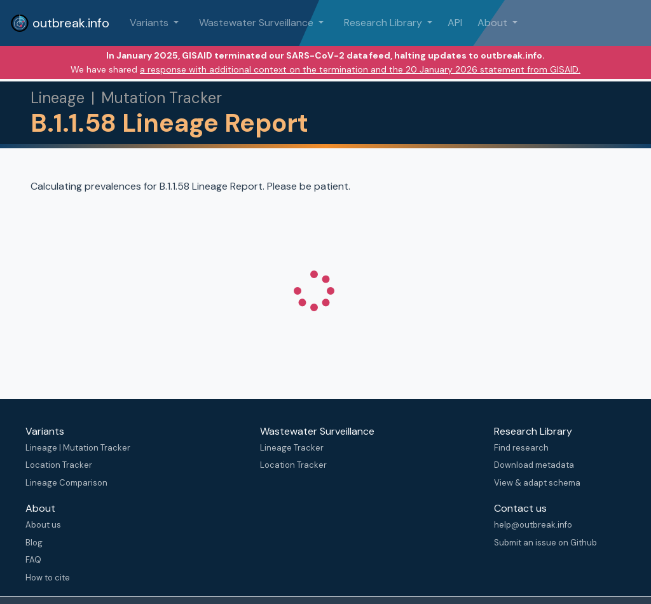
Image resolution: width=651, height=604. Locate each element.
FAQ (33, 559)
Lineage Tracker (292, 447)
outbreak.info (59, 22)
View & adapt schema (537, 482)
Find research (521, 447)
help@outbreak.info (533, 524)
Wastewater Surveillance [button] (257, 22)
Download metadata (534, 465)
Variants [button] (150, 22)
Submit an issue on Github (545, 542)
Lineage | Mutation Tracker (77, 447)
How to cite (47, 577)
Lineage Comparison (66, 482)
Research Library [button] (384, 22)
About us (43, 524)
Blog (34, 542)
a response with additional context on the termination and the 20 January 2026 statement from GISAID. (360, 69)
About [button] (493, 22)
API (455, 22)
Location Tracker (58, 465)
